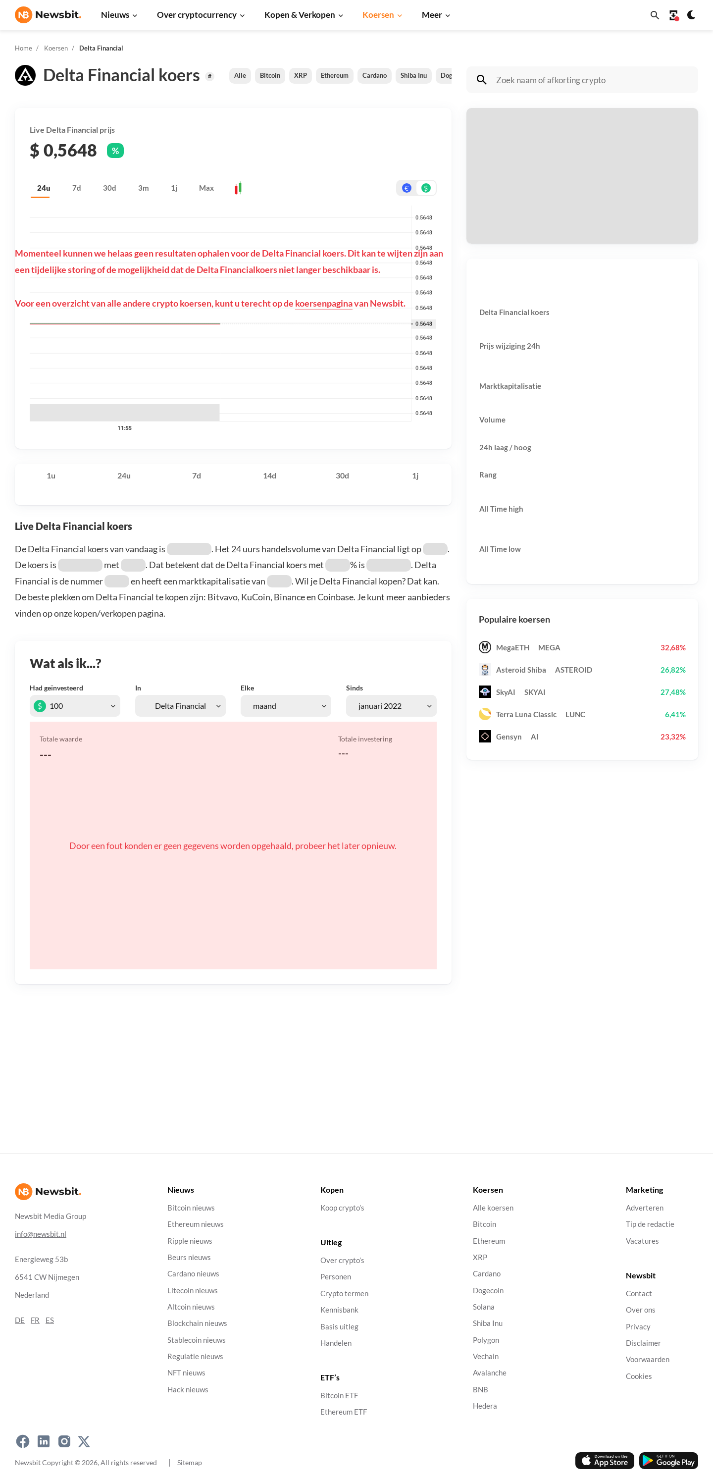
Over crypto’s (342, 1260)
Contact (639, 1293)
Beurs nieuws (189, 1257)
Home (23, 48)
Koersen (378, 14)
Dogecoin (488, 1290)
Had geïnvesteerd (56, 688)
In (138, 688)
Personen (335, 1276)
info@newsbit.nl (40, 1233)
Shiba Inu (414, 75)
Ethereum (335, 75)
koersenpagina (324, 303)
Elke (247, 688)
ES (50, 1320)
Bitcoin (270, 75)
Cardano (374, 75)
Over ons (641, 1310)
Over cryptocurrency (197, 14)
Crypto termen (344, 1293)
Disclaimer (643, 1342)
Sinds (354, 688)
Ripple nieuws (189, 1240)
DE (20, 1320)
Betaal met (495, 151)
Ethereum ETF (343, 1412)
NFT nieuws (186, 1373)
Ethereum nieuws (195, 1224)
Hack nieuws (187, 1389)
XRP (300, 75)
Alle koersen (493, 1208)
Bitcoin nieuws (191, 1208)
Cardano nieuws (193, 1273)
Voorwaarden (647, 1359)
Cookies (639, 1376)
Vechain (486, 1356)
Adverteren (644, 1208)
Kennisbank (339, 1310)
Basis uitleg (339, 1326)
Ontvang (492, 202)
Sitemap (189, 1462)
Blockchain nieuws (197, 1323)
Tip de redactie (650, 1224)
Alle (240, 75)
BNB (480, 1389)
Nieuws (115, 14)
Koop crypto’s (342, 1208)
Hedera (485, 1406)
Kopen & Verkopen (299, 14)
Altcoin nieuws (191, 1307)
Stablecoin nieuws (196, 1339)
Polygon (486, 1339)
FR (35, 1320)
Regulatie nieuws (195, 1356)
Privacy (638, 1326)
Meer (432, 14)
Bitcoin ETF (339, 1395)
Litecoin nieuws (192, 1290)
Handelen (336, 1342)
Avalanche (490, 1373)
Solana (484, 1307)
